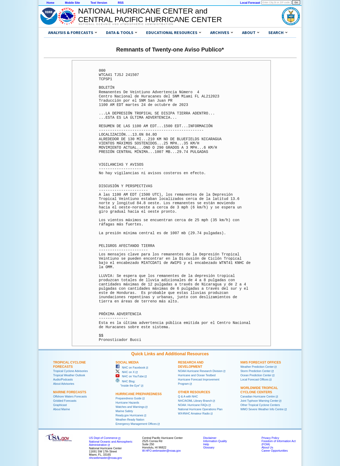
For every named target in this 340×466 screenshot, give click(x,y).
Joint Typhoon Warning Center (259, 400)
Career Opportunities (274, 450)
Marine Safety (124, 411)
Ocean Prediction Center (255, 375)
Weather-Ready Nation (130, 419)
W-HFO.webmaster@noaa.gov (161, 450)
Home (50, 2)
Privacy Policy (270, 437)
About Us (267, 447)
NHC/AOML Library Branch (195, 400)
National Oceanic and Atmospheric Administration (126, 24)
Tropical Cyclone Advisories (70, 371)
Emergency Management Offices (136, 423)
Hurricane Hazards (127, 402)
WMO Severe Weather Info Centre (262, 409)
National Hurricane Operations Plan (200, 409)
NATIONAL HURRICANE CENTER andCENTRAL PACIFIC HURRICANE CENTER (150, 15)
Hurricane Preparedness (139, 394)
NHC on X (125, 372)
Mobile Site (72, 2)
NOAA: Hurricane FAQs (193, 405)
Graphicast (60, 405)
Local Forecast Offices (254, 379)
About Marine (61, 409)
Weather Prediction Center (257, 366)
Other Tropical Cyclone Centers (260, 405)
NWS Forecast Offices (260, 362)
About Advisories (63, 383)
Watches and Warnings (130, 406)
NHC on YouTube (130, 376)
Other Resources (194, 392)
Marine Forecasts (69, 392)
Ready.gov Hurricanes (129, 415)
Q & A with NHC (188, 396)
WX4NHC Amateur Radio (194, 413)
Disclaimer (209, 437)
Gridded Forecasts (64, 400)
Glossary (208, 447)
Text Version (99, 2)
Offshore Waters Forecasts (70, 396)
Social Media (127, 362)
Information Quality (215, 441)
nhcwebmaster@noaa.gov (105, 457)
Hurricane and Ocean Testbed (196, 375)
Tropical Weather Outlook (69, 375)
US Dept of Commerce (103, 437)
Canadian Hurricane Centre (257, 396)
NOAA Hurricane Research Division (200, 371)
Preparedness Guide (129, 398)
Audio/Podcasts (63, 379)
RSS (121, 2)
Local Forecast (250, 2)
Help (206, 444)
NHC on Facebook (130, 367)
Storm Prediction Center (255, 371)
